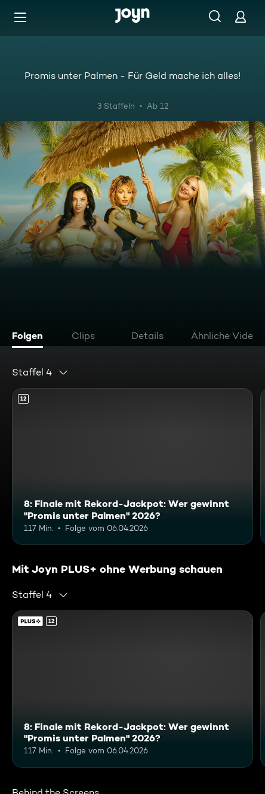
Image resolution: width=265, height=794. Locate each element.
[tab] (30, 337)
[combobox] (40, 372)
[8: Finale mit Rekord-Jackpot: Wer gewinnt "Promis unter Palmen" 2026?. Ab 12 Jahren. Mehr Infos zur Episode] (132, 466)
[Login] (240, 16)
